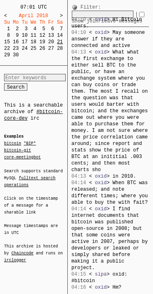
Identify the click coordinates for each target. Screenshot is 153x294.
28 (60, 48)
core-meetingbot (22, 157)
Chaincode (22, 248)
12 (42, 35)
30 (16, 54)
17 (24, 41)
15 (7, 41)
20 (51, 41)
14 (60, 35)
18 (33, 41)
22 (7, 48)
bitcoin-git (17, 150)
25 (33, 48)
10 (24, 35)
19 (42, 41)
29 (7, 54)
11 (33, 35)
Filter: (90, 7)
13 (51, 35)
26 (42, 48)
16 (16, 41)
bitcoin (12, 144)
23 (16, 48)
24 (24, 48)
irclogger (15, 255)
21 (60, 41)
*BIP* (30, 144)
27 (51, 48)
